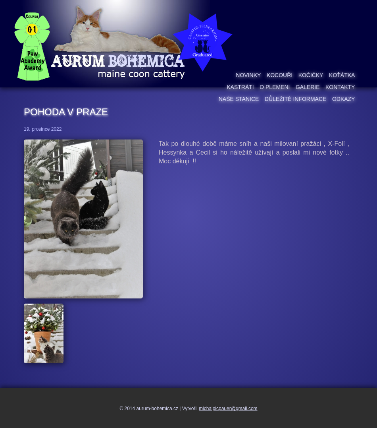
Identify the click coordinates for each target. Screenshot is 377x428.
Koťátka (342, 75)
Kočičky (310, 75)
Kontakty (340, 87)
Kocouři (279, 75)
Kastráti (240, 87)
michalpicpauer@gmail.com (228, 408)
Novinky (248, 75)
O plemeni (275, 87)
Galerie (308, 87)
